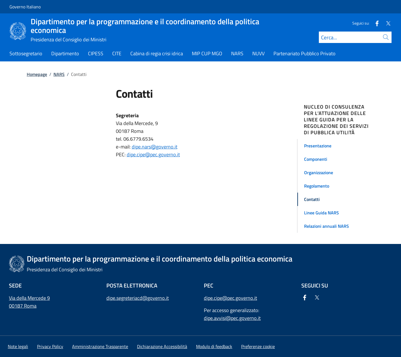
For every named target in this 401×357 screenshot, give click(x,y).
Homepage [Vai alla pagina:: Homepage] (37, 74)
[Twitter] (386, 23)
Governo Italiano (25, 6)
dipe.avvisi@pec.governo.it (232, 318)
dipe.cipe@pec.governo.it (153, 154)
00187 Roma (22, 306)
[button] (339, 145)
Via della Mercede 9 (29, 298)
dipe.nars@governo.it (154, 146)
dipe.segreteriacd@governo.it (137, 298)
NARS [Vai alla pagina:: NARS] (59, 74)
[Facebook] (374, 23)
